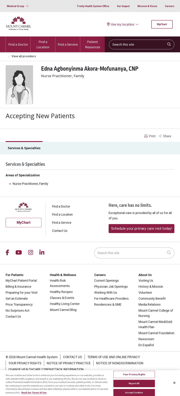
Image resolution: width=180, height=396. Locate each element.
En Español (146, 345)
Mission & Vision (147, 6)
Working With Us (105, 292)
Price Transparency (19, 304)
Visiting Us (146, 280)
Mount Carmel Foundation (156, 333)
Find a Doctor (18, 41)
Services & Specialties (24, 148)
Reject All (134, 385)
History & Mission (151, 286)
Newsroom (146, 339)
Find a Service (67, 41)
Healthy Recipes (61, 292)
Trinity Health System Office (93, 6)
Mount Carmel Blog (63, 310)
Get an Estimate (17, 298)
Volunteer (145, 292)
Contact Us (60, 231)
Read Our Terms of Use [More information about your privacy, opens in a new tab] (34, 394)
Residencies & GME (107, 304)
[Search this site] (141, 44)
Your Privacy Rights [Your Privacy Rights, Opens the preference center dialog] (134, 376)
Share (165, 136)
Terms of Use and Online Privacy (113, 357)
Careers (169, 6)
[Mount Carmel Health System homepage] (19, 29)
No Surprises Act (17, 310)
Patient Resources (92, 42)
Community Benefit (152, 298)
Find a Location (43, 42)
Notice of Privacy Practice (69, 363)
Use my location (120, 24)
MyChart (162, 24)
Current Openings (106, 280)
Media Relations (150, 304)
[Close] (174, 384)
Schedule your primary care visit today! (141, 228)
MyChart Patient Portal (21, 280)
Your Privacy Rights (24, 363)
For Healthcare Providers (111, 298)
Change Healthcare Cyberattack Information (46, 369)
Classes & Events (62, 298)
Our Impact (123, 6)
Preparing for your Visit (21, 292)
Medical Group (15, 6)
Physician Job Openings (111, 286)
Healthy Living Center (65, 304)
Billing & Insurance (18, 286)
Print (150, 136)
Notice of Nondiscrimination (119, 363)
